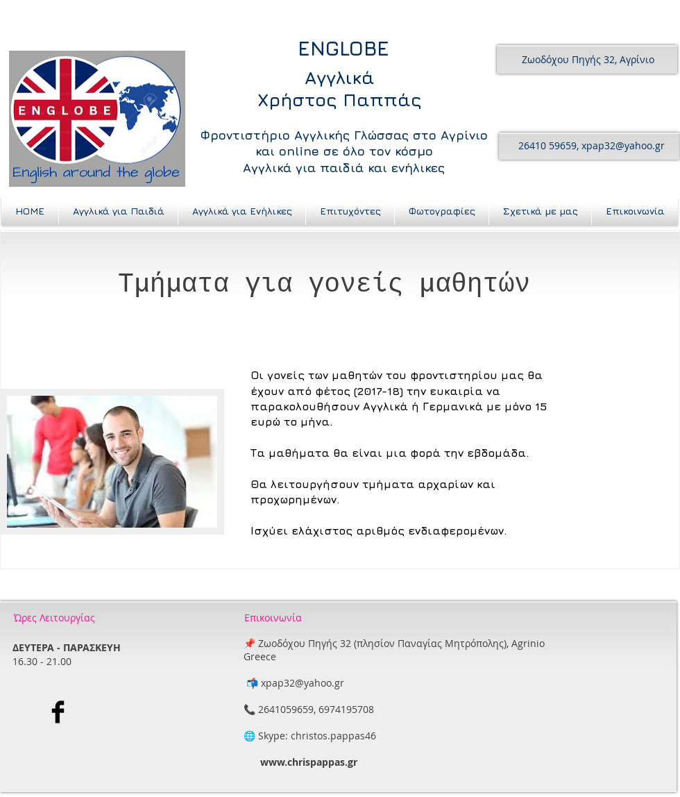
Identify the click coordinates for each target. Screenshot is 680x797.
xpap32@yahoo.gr (623, 145)
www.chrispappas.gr (308, 766)
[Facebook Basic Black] (57, 716)
